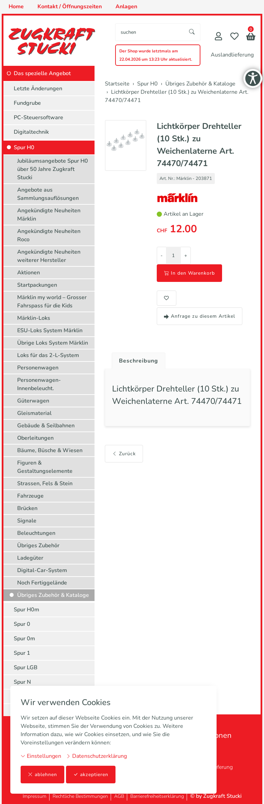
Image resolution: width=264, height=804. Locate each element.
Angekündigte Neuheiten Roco (48, 235)
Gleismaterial (34, 413)
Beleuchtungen (36, 533)
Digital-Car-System (42, 570)
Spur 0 (22, 624)
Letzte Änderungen (38, 88)
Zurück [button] (124, 453)
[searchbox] (149, 32)
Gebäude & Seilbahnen (46, 425)
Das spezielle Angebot (42, 73)
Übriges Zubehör (38, 545)
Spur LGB (25, 667)
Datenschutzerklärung (96, 756)
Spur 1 (22, 653)
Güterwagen (33, 401)
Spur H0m (26, 609)
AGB (119, 796)
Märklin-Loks (33, 318)
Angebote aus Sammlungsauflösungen (48, 194)
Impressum (34, 796)
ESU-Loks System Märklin (49, 330)
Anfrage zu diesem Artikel (199, 316)
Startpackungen (37, 285)
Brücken (27, 508)
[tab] (136, 359)
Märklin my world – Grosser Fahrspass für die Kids (52, 301)
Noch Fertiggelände (42, 583)
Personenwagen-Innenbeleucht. (39, 384)
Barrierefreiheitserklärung (157, 796)
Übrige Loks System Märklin (52, 343)
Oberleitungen (35, 438)
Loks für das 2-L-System (48, 355)
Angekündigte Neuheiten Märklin (48, 215)
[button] (250, 37)
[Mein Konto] (218, 37)
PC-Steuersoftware (38, 117)
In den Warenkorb (189, 273)
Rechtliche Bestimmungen (80, 796)
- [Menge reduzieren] (162, 255)
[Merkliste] (234, 37)
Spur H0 (24, 147)
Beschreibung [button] (138, 361)
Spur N (22, 682)
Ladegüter (30, 558)
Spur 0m (24, 638)
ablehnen (42, 774)
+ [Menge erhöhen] (185, 255)
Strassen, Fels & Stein (45, 483)
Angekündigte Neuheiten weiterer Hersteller (48, 256)
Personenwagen (37, 368)
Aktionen (28, 272)
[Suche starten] (192, 32)
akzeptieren (90, 774)
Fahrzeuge (30, 496)
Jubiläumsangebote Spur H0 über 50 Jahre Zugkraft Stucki (52, 169)
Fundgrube (27, 103)
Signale (26, 521)
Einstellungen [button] (41, 756)
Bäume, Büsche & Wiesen (49, 450)
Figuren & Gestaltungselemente (45, 467)
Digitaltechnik (31, 132)
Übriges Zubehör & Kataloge (53, 595)
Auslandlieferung (232, 55)
